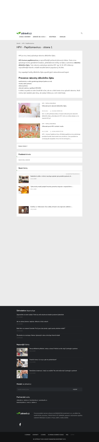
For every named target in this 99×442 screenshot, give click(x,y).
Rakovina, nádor (24, 160)
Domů (18, 43)
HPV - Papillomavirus (28, 43)
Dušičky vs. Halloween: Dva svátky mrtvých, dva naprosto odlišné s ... (51, 207)
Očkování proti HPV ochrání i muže (52, 126)
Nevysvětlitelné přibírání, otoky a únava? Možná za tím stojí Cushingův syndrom (53, 349)
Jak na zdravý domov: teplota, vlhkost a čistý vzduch (32, 321)
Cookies (43, 435)
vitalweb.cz (20, 400)
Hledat (75, 389)
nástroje (53, 37)
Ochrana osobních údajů (56, 435)
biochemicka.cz (34, 400)
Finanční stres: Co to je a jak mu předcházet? (43, 360)
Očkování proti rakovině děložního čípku (54, 106)
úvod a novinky (25, 37)
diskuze (62, 37)
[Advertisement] (49, 15)
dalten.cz (34, 402)
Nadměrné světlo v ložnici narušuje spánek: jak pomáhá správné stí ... (51, 176)
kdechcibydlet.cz (21, 402)
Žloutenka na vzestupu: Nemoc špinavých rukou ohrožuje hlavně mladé (38, 335)
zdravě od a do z (40, 37)
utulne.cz (26, 400)
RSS (67, 435)
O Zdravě (27, 435)
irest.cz (29, 402)
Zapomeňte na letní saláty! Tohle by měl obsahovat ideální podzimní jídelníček (40, 315)
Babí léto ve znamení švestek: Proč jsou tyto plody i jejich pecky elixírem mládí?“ (41, 328)
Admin (72, 435)
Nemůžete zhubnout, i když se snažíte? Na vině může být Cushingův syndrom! (53, 371)
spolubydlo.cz (43, 400)
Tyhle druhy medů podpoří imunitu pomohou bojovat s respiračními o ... (51, 187)
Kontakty (35, 435)
